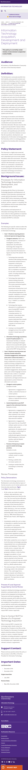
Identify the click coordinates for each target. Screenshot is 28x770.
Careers (3, 743)
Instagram (2, 726)
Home (2, 22)
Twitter (6, 726)
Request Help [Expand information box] (12, 768)
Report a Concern (5, 749)
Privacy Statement (5, 747)
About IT (8, 22)
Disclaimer (3, 764)
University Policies (5, 752)
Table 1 (7, 489)
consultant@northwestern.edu (10, 714)
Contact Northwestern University (9, 745)
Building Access (5, 738)
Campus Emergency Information (9, 740)
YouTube (9, 726)
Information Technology (11, 6)
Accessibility (4, 736)
